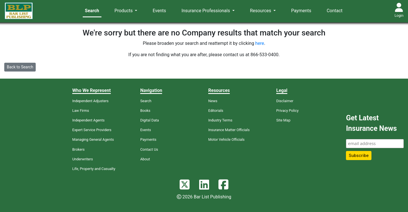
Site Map (283, 120)
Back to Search (20, 67)
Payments (301, 10)
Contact (335, 10)
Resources (261, 10)
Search (92, 10)
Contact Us (149, 149)
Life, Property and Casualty (93, 169)
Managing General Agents (93, 139)
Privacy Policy (287, 110)
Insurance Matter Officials (229, 130)
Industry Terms (220, 120)
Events (159, 10)
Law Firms (80, 110)
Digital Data (149, 120)
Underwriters (82, 159)
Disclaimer (284, 101)
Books (145, 110)
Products (124, 10)
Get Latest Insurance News (371, 123)
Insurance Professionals (206, 10)
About (145, 159)
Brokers (78, 149)
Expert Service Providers (91, 130)
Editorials (215, 110)
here (259, 43)
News (212, 101)
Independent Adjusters (90, 101)
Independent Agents (88, 120)
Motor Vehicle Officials (226, 139)
